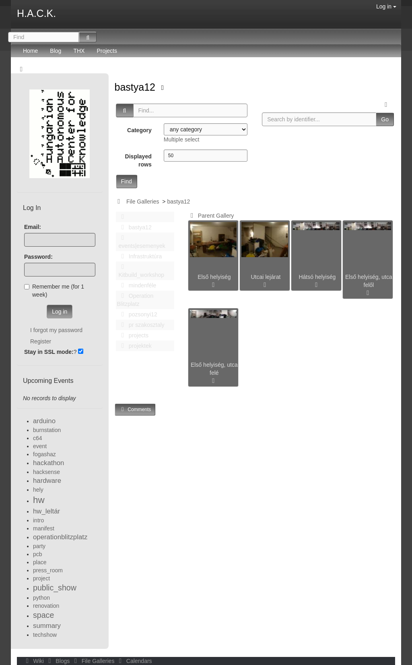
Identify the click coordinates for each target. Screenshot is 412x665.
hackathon (48, 463)
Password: (38, 257)
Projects (107, 51)
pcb (37, 554)
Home (30, 51)
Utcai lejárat (265, 277)
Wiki (34, 661)
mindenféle (137, 285)
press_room (48, 570)
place (39, 562)
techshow (45, 635)
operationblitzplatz (60, 537)
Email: (32, 227)
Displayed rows (138, 160)
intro (38, 520)
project (41, 578)
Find (126, 181)
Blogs (58, 661)
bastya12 (136, 87)
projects (132, 335)
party (39, 546)
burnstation (47, 430)
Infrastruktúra (139, 256)
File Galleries (142, 201)
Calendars (134, 661)
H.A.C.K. (36, 13)
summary (47, 626)
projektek (134, 346)
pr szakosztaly (141, 325)
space (43, 615)
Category (139, 130)
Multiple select (182, 139)
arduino (44, 421)
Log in (386, 6)
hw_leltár (46, 511)
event (40, 446)
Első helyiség (214, 277)
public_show (54, 587)
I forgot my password (56, 330)
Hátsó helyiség (317, 277)
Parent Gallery (210, 215)
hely (38, 489)
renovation (46, 606)
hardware (47, 480)
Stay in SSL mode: (49, 352)
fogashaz (44, 454)
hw (39, 500)
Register (40, 341)
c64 (37, 438)
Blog (55, 51)
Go (385, 119)
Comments (135, 409)
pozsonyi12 (137, 314)
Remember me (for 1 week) (54, 290)
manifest (43, 528)
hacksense (46, 472)
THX (78, 51)
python (41, 597)
